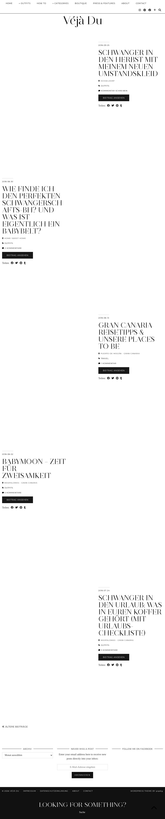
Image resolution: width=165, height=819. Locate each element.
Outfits (105, 86)
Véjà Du (82, 20)
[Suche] (160, 10)
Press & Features (104, 3)
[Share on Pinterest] (117, 106)
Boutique (81, 3)
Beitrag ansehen (114, 98)
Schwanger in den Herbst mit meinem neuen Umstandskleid (128, 63)
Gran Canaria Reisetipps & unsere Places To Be (126, 335)
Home (9, 3)
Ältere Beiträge (15, 726)
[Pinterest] (144, 10)
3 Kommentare (108, 650)
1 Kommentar (107, 363)
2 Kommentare (12, 248)
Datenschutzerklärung (54, 791)
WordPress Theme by (146, 791)
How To (41, 3)
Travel (105, 358)
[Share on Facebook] (108, 106)
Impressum (29, 791)
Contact (141, 3)
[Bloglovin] (155, 10)
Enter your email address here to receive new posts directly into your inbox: (82, 756)
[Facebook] (150, 10)
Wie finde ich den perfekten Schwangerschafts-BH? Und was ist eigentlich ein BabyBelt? (32, 210)
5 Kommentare (12, 493)
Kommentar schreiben (112, 91)
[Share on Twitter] (113, 106)
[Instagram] (140, 10)
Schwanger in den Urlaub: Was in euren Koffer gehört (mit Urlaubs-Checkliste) (130, 615)
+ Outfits (25, 3)
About (126, 3)
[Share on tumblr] (121, 106)
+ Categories (60, 3)
